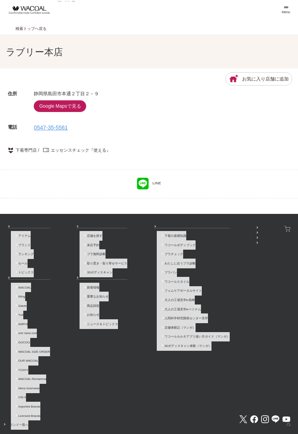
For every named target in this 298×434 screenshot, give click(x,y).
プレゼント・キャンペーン (210, 242)
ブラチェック (124, 252)
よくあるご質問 (46, 408)
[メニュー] (285, 10)
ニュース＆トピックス (76, 311)
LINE (149, 183)
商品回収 (67, 297)
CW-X (19, 366)
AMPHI (19, 311)
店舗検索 (156, 9)
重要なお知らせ (72, 290)
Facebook (254, 380)
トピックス (23, 266)
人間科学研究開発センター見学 (137, 301)
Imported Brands (26, 372)
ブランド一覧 (117, 9)
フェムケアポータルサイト (133, 280)
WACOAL (21, 283)
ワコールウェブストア (273, 229)
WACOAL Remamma (29, 352)
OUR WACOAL (25, 338)
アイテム (21, 239)
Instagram (265, 380)
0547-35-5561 (51, 127)
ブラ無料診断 (70, 252)
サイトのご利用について (82, 408)
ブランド (21, 246)
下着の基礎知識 (126, 239)
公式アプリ (199, 249)
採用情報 (135, 408)
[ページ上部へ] (284, 420)
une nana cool (24, 318)
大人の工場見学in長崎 (130, 287)
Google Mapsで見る (60, 106)
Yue (17, 304)
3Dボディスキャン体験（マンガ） (139, 321)
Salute (19, 297)
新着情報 (67, 283)
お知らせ (64, 273)
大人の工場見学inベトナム (133, 294)
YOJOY (20, 345)
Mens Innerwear (25, 359)
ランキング (23, 252)
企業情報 (114, 408)
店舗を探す (68, 239)
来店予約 (67, 246)
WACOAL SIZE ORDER (31, 331)
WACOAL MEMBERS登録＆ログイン (216, 236)
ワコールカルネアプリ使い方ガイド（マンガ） (147, 314)
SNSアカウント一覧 (205, 229)
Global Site (282, 408)
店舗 (61, 229)
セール (19, 259)
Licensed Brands (26, 380)
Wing (18, 290)
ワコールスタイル (127, 273)
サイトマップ (229, 408)
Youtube (286, 380)
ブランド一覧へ (26, 386)
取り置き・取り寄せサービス (81, 259)
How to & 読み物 (123, 229)
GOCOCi (21, 325)
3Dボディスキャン (74, 266)
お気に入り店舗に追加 (259, 79)
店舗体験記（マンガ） (130, 308)
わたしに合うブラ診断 (130, 259)
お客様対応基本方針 (197, 408)
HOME (277, 425)
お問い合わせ (17, 408)
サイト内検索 (257, 408)
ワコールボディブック (130, 246)
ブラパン (121, 266)
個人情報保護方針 (162, 408)
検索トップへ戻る (31, 28)
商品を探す (76, 9)
